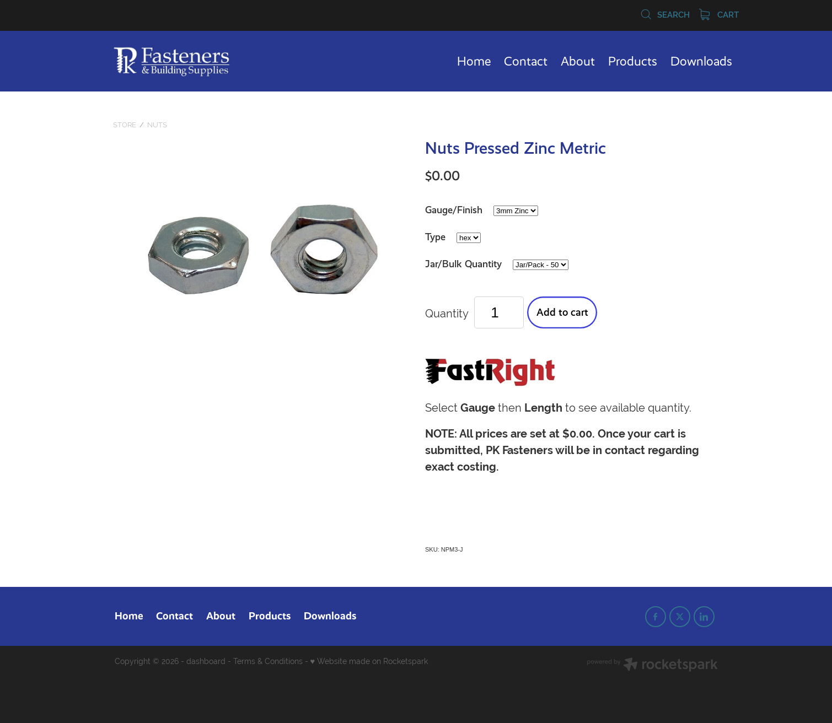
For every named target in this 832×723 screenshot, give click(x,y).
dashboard (206, 661)
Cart (719, 15)
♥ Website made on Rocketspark (369, 661)
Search (665, 15)
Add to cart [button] (562, 312)
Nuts (157, 125)
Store (124, 125)
